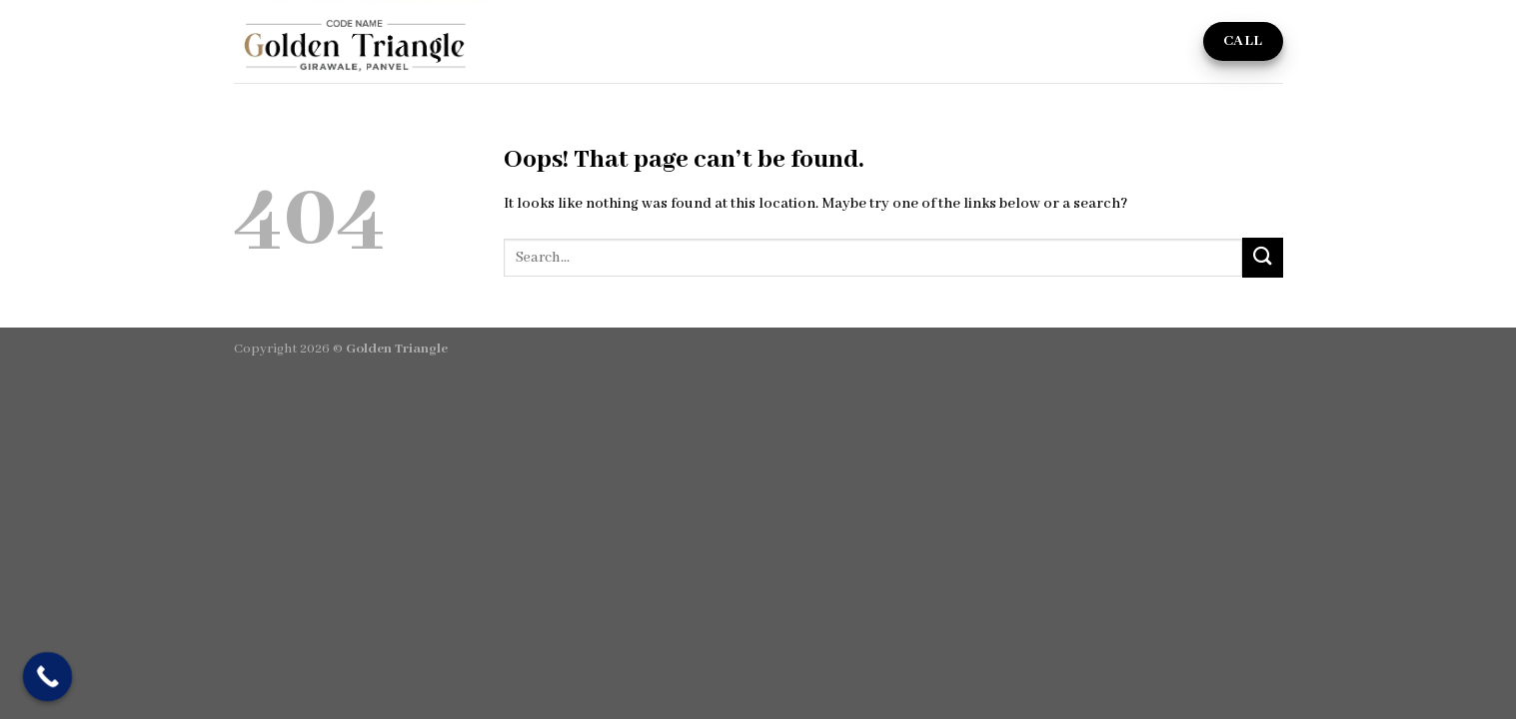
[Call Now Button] (48, 677)
